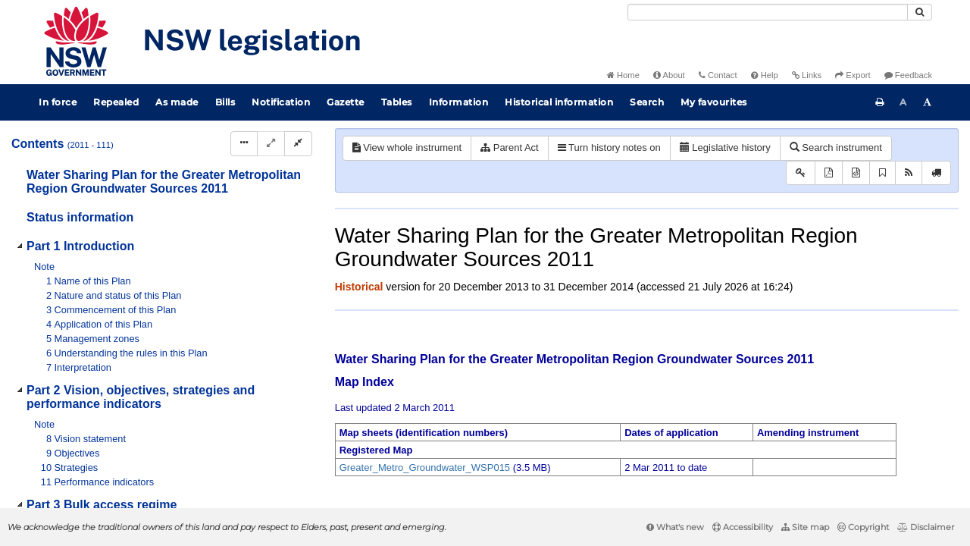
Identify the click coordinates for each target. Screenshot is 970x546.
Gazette (346, 102)
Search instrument (836, 147)
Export (852, 75)
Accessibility (742, 527)
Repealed (116, 102)
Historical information (559, 102)
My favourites (714, 102)
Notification (281, 102)
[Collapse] (298, 143)
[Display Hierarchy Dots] (244, 143)
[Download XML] (856, 173)
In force (58, 102)
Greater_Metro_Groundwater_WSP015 (425, 467)
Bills (225, 102)
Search (647, 102)
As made (177, 102)
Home (623, 75)
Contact (718, 75)
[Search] (767, 12)
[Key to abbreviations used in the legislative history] (800, 173)
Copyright (863, 527)
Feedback (908, 75)
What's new (675, 527)
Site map (805, 527)
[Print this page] (880, 102)
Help (764, 75)
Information (459, 102)
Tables (396, 102)
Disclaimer (925, 527)
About (669, 75)
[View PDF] (829, 173)
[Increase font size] (927, 102)
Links (806, 75)
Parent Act (509, 147)
